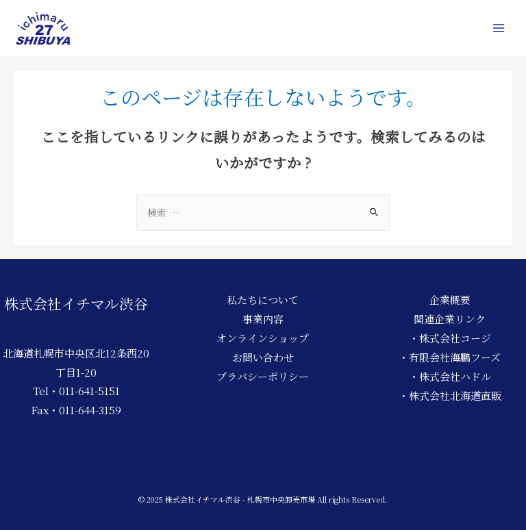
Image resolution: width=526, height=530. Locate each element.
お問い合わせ (263, 357)
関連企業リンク (450, 319)
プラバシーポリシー (262, 376)
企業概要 (450, 299)
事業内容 (263, 319)
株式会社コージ (455, 338)
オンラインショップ (262, 338)
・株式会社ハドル (450, 376)
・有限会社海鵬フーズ (450, 357)
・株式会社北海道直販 (450, 395)
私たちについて (263, 299)
